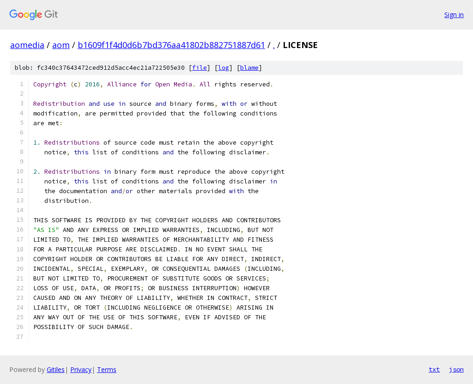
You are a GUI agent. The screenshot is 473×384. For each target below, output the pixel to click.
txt (434, 369)
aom (61, 44)
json (456, 369)
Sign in (454, 14)
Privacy (80, 369)
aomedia (27, 44)
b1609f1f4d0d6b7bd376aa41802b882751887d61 (171, 44)
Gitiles (56, 369)
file (199, 68)
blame (249, 68)
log (223, 68)
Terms (106, 369)
